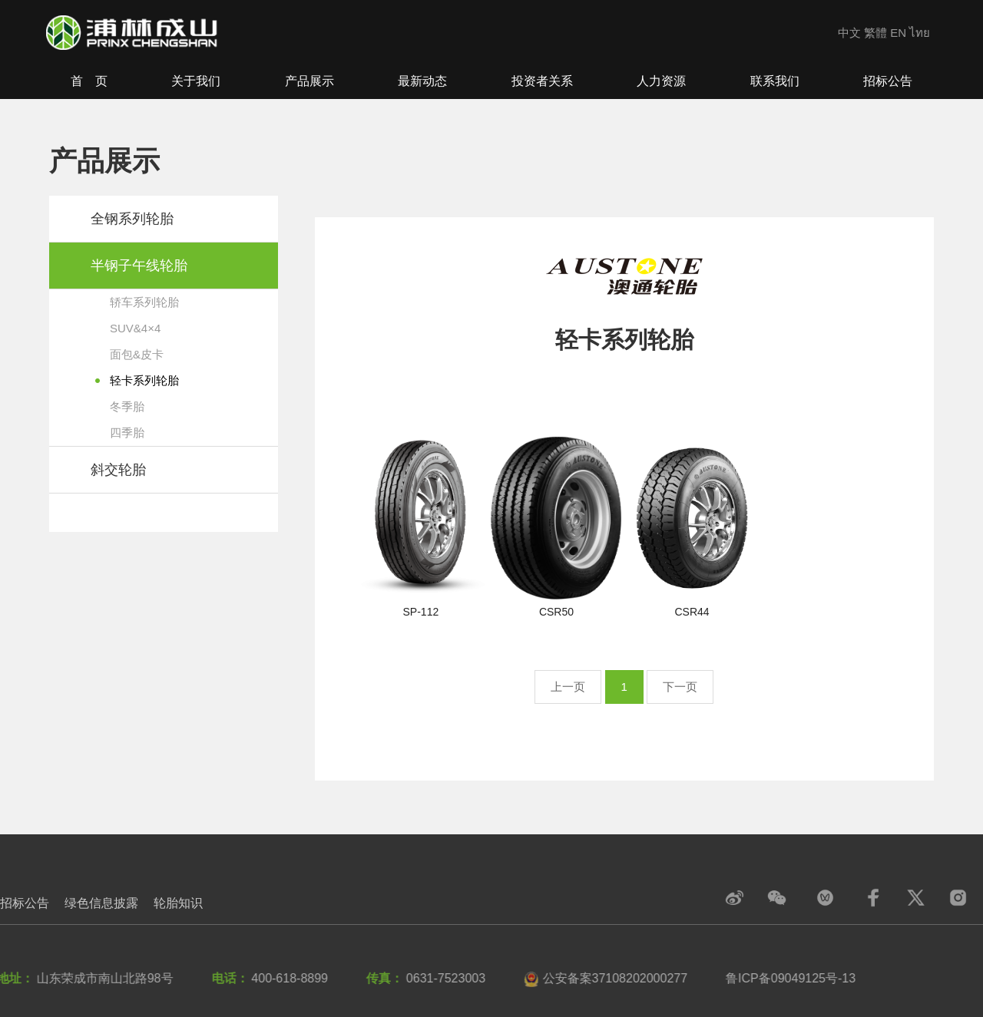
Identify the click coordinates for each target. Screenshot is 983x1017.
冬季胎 (127, 406)
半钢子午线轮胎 (139, 265)
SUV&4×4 (135, 328)
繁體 (875, 32)
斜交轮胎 (118, 469)
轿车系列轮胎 (144, 302)
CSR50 (556, 612)
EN (898, 32)
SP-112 (421, 612)
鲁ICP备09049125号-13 (787, 978)
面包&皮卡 (137, 354)
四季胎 (127, 432)
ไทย (919, 32)
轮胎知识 (178, 903)
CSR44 (692, 612)
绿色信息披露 (101, 903)
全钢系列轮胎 (132, 218)
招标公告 (24, 903)
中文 (849, 32)
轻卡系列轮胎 (144, 380)
